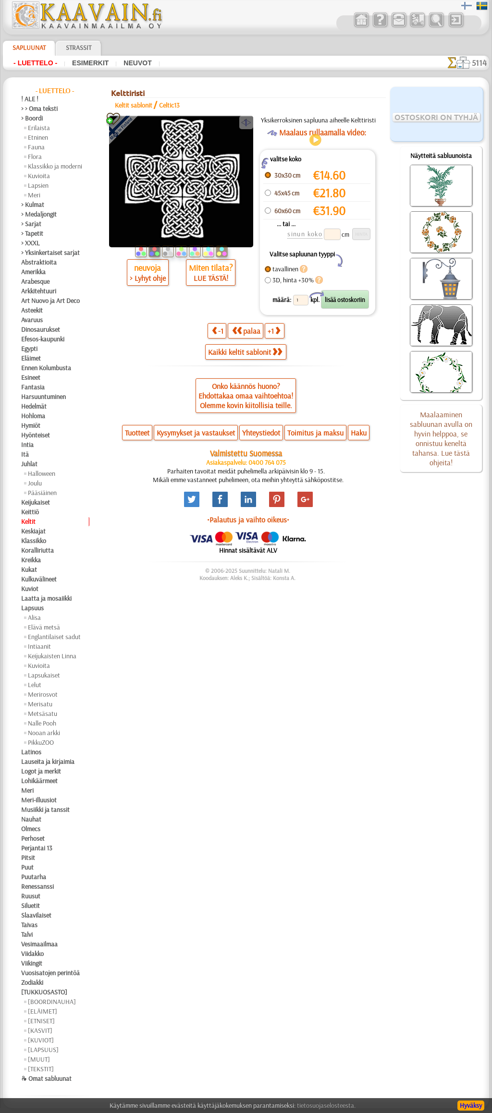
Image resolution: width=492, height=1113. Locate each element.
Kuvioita (39, 175)
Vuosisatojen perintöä (50, 972)
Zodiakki (32, 982)
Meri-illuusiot (39, 800)
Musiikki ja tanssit (45, 809)
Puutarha (33, 876)
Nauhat (31, 819)
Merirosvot (43, 694)
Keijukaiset (35, 502)
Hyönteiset (35, 435)
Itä (25, 454)
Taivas (29, 924)
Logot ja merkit (41, 771)
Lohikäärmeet (39, 780)
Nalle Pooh (42, 723)
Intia (27, 444)
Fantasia (33, 387)
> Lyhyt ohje (148, 278)
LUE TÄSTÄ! (211, 278)
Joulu (35, 483)
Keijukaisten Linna (52, 656)
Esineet (30, 377)
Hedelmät (34, 406)
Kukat (29, 569)
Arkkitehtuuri (38, 291)
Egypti (29, 348)
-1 (217, 330)
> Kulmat (32, 204)
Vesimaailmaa (39, 944)
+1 (274, 330)
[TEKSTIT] (41, 1069)
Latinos (31, 752)
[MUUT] (39, 1059)
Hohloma (33, 415)
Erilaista (39, 127)
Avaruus (32, 319)
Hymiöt (30, 425)
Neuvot (137, 63)
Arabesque (35, 281)
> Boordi (32, 118)
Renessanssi (37, 886)
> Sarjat (31, 223)
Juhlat (29, 464)
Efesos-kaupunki (42, 339)
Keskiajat (33, 531)
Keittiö (30, 512)
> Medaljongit (39, 214)
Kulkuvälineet (39, 579)
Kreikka (31, 560)
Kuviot (29, 588)
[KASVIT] (40, 1030)
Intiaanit (39, 646)
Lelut (34, 684)
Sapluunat (29, 47)
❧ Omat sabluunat (46, 1078)
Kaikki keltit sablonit (245, 352)
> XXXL (30, 243)
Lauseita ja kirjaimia (47, 761)
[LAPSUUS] (43, 1049)
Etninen (38, 137)
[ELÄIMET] (42, 1011)
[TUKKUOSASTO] (44, 992)
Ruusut (30, 896)
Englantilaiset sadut (54, 636)
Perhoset (33, 838)
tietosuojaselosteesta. (326, 1105)
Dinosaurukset (40, 329)
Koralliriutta (37, 550)
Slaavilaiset (36, 915)
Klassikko (33, 540)
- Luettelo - (35, 63)
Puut (27, 867)
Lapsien (38, 185)
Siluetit (30, 905)
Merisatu (40, 704)
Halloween (41, 473)
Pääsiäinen (42, 492)
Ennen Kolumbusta (46, 367)
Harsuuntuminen (43, 396)
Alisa (34, 617)
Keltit (28, 521)
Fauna (36, 147)
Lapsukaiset (44, 675)
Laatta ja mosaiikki (46, 598)
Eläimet (31, 358)
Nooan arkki (44, 732)
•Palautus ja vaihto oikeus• (248, 519)
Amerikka (33, 271)
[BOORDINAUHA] (52, 1001)
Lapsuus (32, 608)
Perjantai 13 (36, 848)
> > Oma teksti (39, 108)
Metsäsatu (42, 713)
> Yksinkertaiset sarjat (50, 252)
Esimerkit (90, 63)
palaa (246, 330)
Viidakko (32, 953)
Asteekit (32, 310)
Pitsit (28, 857)
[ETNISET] (41, 1020)
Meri (34, 195)
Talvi (27, 934)
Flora (35, 156)
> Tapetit (32, 233)
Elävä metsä (44, 627)
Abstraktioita (39, 262)
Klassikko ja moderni (55, 166)
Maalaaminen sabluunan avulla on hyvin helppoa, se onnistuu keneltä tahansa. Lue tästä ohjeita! (441, 438)
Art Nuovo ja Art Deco (50, 300)
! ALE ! (29, 99)
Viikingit (31, 963)
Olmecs (30, 828)
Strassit (78, 47)
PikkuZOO (41, 742)
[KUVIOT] (41, 1040)
